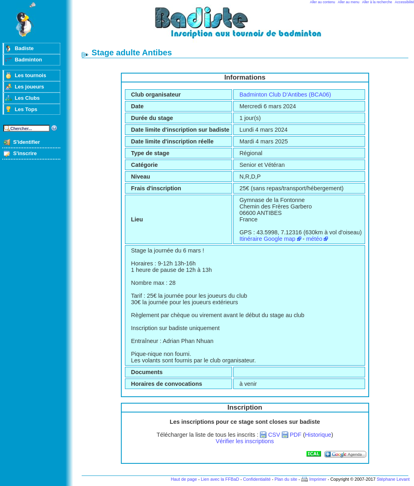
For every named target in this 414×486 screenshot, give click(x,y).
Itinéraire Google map (267, 239)
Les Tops (26, 109)
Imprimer (318, 479)
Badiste (24, 48)
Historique (318, 434)
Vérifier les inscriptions (245, 441)
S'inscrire (25, 153)
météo (314, 239)
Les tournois (30, 75)
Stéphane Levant (393, 479)
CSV (274, 434)
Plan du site (286, 479)
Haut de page (184, 479)
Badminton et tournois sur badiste (248, 26)
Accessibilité (404, 2)
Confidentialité (256, 479)
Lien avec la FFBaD (220, 479)
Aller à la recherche (377, 2)
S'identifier (26, 142)
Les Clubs (27, 98)
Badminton (28, 60)
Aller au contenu (322, 2)
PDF (296, 434)
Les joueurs (29, 87)
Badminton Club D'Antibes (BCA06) (285, 94)
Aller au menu (348, 2)
